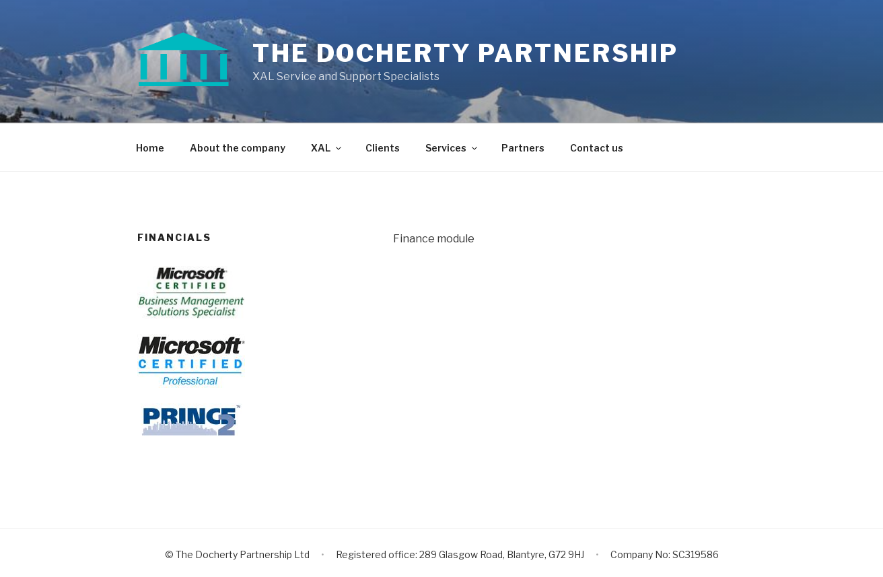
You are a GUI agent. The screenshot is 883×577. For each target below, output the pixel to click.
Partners (522, 148)
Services (452, 148)
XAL (327, 148)
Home (150, 148)
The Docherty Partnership (465, 53)
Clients (382, 148)
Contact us (596, 148)
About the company (237, 148)
